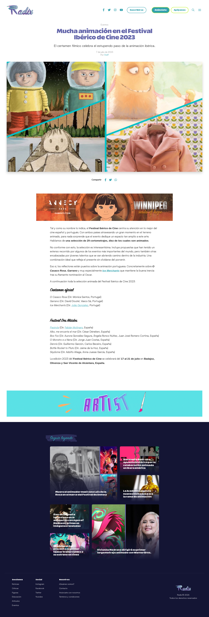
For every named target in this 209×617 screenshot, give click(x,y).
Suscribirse (136, 10)
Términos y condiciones (69, 597)
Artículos (16, 601)
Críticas (15, 588)
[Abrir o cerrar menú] (199, 10)
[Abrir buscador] (193, 10)
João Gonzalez (79, 305)
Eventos (15, 605)
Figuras (15, 592)
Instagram (40, 584)
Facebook (40, 588)
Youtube (39, 597)
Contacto (63, 588)
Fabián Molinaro (74, 327)
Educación (16, 597)
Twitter (38, 592)
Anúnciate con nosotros (69, 592)
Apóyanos (180, 10)
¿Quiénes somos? (66, 584)
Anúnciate (161, 10)
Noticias (15, 584)
